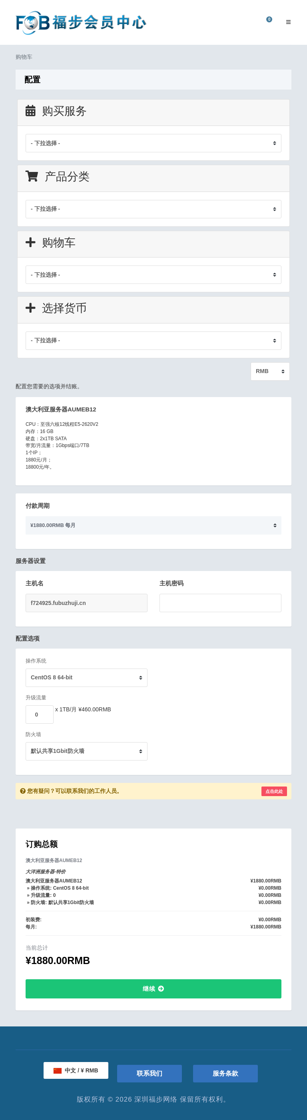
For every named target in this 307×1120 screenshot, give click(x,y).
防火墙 (33, 734)
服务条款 (225, 1073)
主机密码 (171, 583)
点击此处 (274, 791)
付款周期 (38, 505)
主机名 (35, 583)
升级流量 (36, 698)
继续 (153, 988)
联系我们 (149, 1073)
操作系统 (36, 661)
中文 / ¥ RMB (76, 1070)
